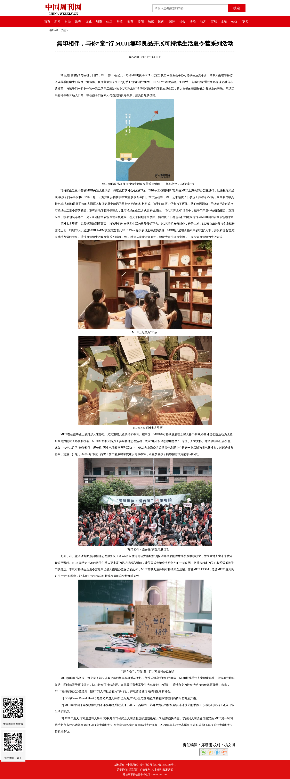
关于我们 (122, 769)
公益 (234, 21)
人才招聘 (156, 769)
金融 (224, 21)
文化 (89, 21)
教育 (130, 21)
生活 (109, 21)
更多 (245, 21)
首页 (47, 21)
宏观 (214, 21)
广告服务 (145, 769)
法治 (193, 21)
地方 (203, 21)
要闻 (141, 21)
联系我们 (133, 769)
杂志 (78, 21)
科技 (119, 21)
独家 (151, 21)
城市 (99, 21)
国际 (172, 21)
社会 (182, 21)
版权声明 (168, 769)
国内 (161, 21)
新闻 (57, 21)
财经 (68, 21)
